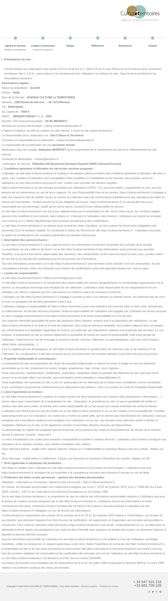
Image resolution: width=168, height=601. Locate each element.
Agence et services (15, 45)
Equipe (70, 45)
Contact (152, 45)
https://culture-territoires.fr (136, 73)
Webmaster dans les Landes (19, 149)
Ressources (125, 45)
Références (98, 45)
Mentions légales (89, 586)
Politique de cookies (108, 586)
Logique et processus (43, 45)
